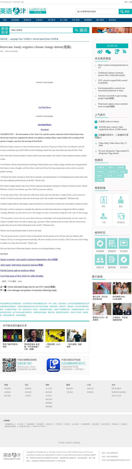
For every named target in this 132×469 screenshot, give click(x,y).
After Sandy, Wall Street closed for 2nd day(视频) (21, 265)
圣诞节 (99, 176)
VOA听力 (27, 39)
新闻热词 (27, 20)
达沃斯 (99, 180)
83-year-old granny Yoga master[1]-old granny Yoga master (114, 152)
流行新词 (51, 20)
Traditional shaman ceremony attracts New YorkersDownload (111, 74)
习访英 (109, 176)
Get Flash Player (44, 107)
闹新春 (121, 167)
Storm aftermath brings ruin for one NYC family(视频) (31, 287)
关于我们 (61, 443)
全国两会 (100, 167)
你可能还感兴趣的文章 (15, 325)
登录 (125, 2)
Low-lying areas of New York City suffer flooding (21, 276)
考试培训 (112, 20)
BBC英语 (76, 20)
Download (45, 129)
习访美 (119, 176)
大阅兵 (123, 172)
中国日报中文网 (18, 2)
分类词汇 (39, 20)
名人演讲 (63, 20)
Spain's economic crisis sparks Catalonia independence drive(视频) (29, 259)
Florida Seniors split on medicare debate (17, 270)
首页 (5, 20)
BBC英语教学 (116, 388)
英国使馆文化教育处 (119, 392)
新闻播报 (88, 20)
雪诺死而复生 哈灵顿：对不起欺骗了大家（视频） (32, 346)
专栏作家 (69, 392)
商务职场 (100, 187)
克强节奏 (112, 172)
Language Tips (16, 39)
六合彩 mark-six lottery (109, 121)
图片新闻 (100, 20)
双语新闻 (15, 20)
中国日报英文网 (5, 2)
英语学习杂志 (116, 396)
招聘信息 (77, 443)
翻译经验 (112, 267)
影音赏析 (124, 267)
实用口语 (100, 267)
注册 (130, 2)
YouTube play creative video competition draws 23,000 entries (113, 128)
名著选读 (7, 392)
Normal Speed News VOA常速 (45, 39)
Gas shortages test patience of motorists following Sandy (32, 290)
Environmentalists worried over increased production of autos (111, 89)
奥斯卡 (111, 167)
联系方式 (69, 443)
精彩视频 (49, 406)
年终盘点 (100, 172)
